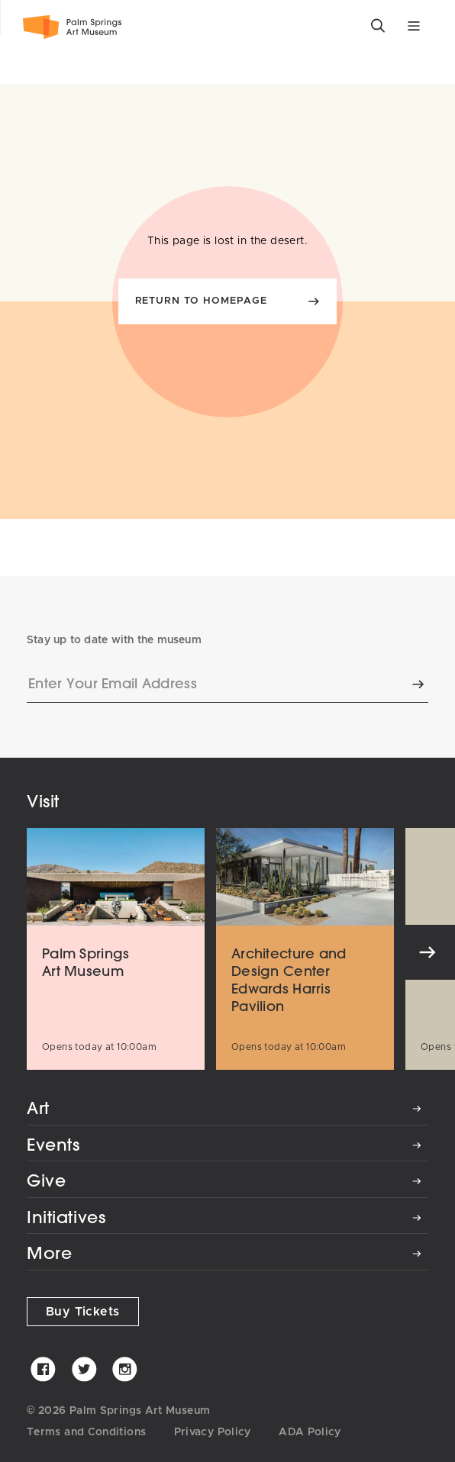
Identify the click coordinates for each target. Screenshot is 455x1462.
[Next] (427, 952)
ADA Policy (310, 1432)
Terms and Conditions (86, 1432)
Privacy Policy (212, 1432)
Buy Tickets (83, 1312)
